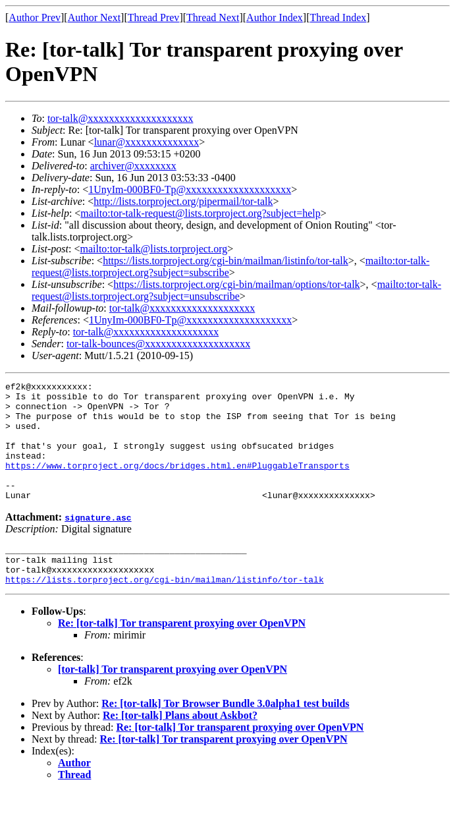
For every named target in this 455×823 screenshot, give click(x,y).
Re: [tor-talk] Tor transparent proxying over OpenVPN (182, 654)
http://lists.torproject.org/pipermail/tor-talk (183, 201)
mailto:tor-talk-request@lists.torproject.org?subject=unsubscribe (236, 290)
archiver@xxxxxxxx (133, 165)
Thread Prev (154, 17)
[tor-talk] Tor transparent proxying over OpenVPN (172, 700)
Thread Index (338, 17)
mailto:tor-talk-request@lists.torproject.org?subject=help (200, 213)
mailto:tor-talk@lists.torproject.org (153, 248)
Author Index (274, 17)
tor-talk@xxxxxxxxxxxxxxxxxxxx (120, 118)
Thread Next (212, 17)
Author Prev (35, 17)
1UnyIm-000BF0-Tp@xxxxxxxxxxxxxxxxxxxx (189, 189)
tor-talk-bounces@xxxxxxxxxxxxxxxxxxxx (158, 343)
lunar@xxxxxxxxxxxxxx (147, 142)
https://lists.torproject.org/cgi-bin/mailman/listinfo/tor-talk (225, 260)
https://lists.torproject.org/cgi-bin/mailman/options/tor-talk (236, 284)
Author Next (94, 17)
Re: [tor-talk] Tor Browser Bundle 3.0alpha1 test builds (225, 735)
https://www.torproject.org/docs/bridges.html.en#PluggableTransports (177, 483)
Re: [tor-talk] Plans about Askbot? (180, 746)
